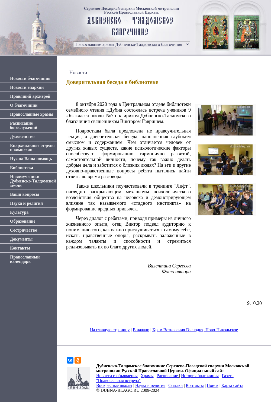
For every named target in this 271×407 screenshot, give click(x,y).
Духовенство (22, 136)
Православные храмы (31, 114)
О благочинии (23, 105)
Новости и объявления (117, 375)
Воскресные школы (114, 385)
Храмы (147, 375)
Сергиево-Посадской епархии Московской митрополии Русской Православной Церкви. (131, 10)
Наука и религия (26, 203)
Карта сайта (232, 385)
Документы (21, 239)
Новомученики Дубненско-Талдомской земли (33, 181)
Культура (19, 212)
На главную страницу (110, 329)
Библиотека (21, 167)
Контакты (20, 248)
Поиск (212, 385)
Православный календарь (25, 259)
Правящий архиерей (30, 96)
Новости (78, 72)
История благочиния (200, 375)
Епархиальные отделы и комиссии (32, 147)
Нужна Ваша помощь (31, 158)
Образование (22, 221)
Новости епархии (27, 87)
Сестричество (23, 230)
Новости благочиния (30, 78)
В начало (141, 329)
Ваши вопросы (24, 194)
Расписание (168, 375)
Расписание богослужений (23, 125)
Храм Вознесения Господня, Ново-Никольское (195, 329)
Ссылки (175, 385)
